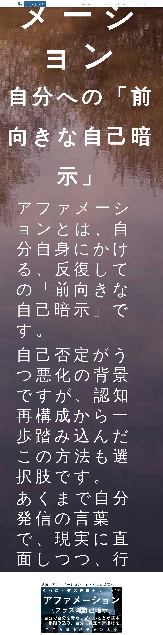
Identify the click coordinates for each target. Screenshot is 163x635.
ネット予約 (141, 4)
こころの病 (104, 4)
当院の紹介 (87, 4)
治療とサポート (123, 4)
